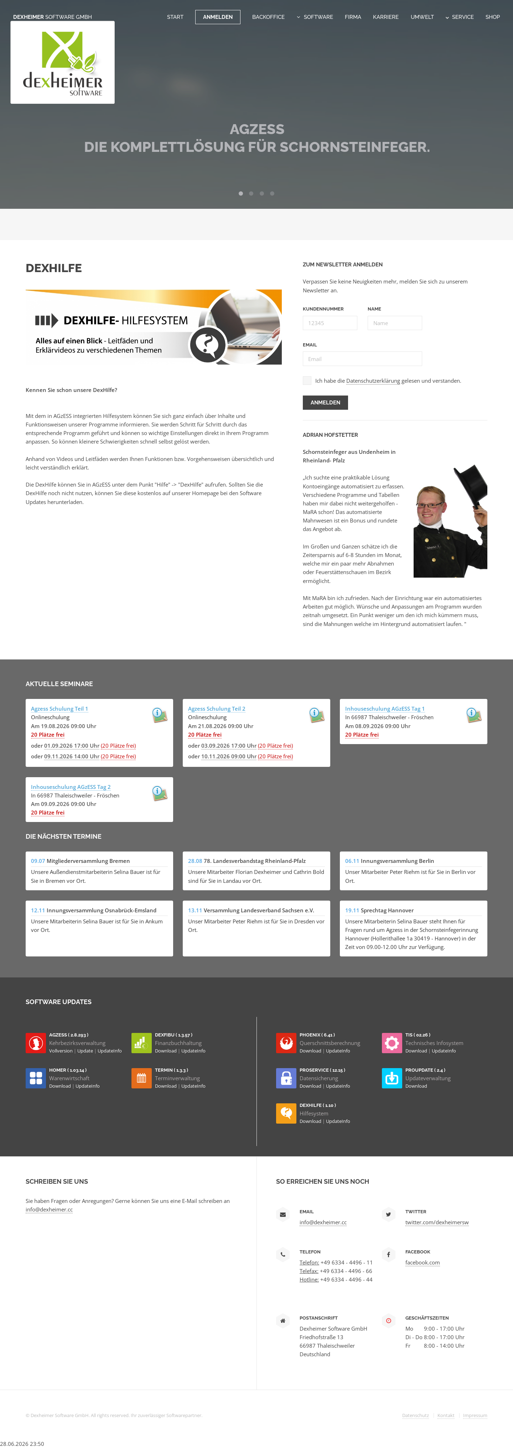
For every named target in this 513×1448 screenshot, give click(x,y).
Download (166, 1050)
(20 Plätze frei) (118, 745)
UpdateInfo (110, 1050)
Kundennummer (323, 309)
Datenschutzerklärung (373, 380)
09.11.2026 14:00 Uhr (71, 756)
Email (310, 345)
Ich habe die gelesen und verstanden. (388, 380)
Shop (493, 17)
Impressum (475, 1415)
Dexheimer (52, 17)
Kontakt (446, 1415)
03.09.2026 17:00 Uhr (228, 745)
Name (374, 309)
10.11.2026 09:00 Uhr (228, 756)
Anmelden (218, 17)
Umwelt (422, 17)
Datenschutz (415, 1415)
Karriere (386, 17)
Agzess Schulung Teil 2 (216, 708)
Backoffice (268, 17)
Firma (353, 17)
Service (460, 17)
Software (318, 17)
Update (85, 1050)
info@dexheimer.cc (49, 1209)
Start (175, 17)
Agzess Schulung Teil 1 (59, 708)
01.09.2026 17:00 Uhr (71, 745)
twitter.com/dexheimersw (437, 1222)
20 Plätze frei (47, 734)
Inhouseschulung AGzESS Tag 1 (385, 708)
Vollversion (61, 1050)
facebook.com (422, 1262)
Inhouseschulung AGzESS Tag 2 (71, 786)
